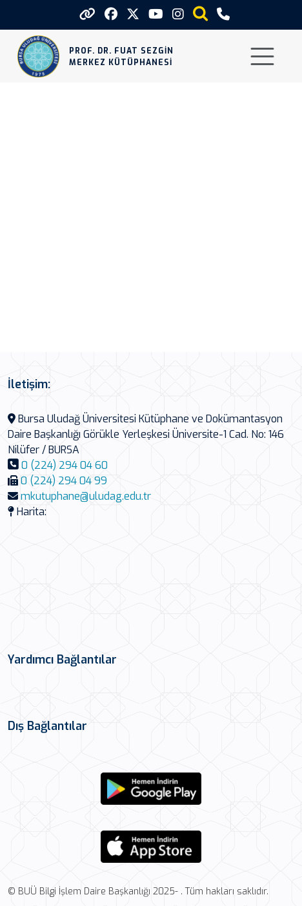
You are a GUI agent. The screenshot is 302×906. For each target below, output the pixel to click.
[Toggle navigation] (262, 56)
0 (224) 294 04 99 (64, 480)
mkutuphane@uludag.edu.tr (86, 496)
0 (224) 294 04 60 (64, 465)
